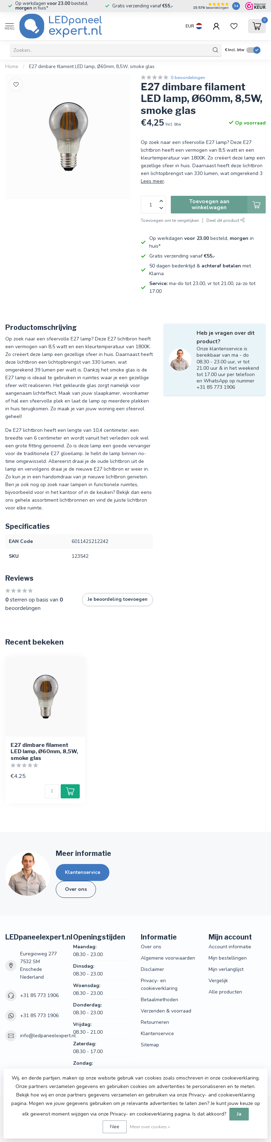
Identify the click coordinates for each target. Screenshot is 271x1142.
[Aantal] (52, 791)
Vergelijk (218, 980)
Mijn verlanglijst (226, 969)
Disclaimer (152, 969)
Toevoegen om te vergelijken (170, 220)
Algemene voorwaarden (168, 958)
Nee (114, 1126)
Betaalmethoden (159, 999)
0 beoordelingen (188, 77)
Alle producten (225, 992)
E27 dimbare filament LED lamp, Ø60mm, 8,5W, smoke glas (92, 67)
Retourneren (155, 1022)
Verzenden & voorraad (166, 1011)
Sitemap (150, 1044)
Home (11, 67)
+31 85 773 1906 (39, 995)
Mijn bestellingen (228, 958)
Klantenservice (82, 872)
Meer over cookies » (150, 1127)
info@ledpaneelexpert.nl (48, 1035)
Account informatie (230, 946)
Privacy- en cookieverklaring (159, 984)
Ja (239, 1114)
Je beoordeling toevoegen (117, 599)
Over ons (76, 889)
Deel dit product (225, 220)
